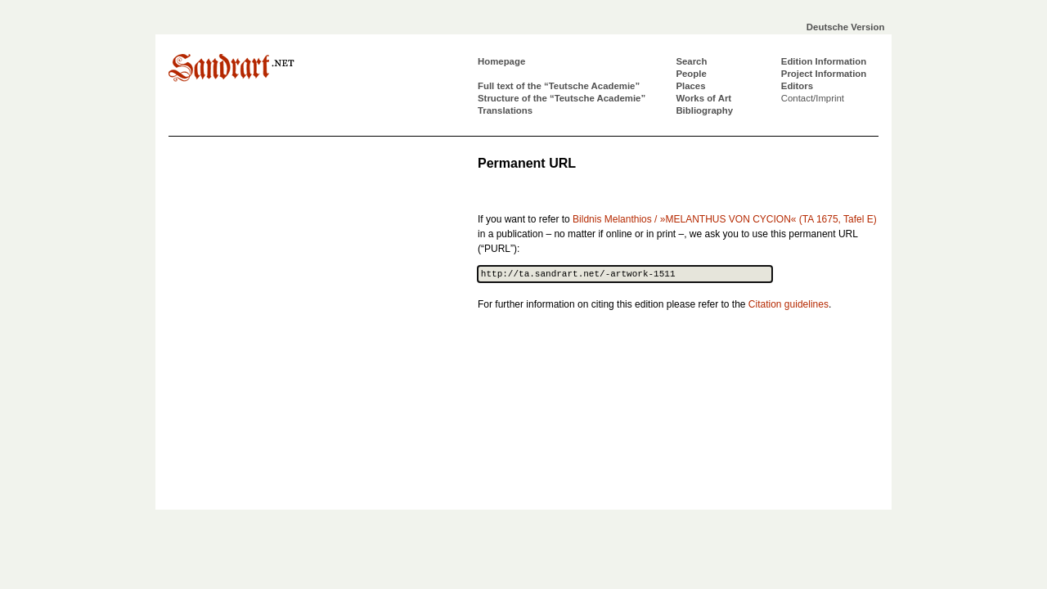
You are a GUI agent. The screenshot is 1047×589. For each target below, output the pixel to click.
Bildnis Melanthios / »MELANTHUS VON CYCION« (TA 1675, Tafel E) (725, 219)
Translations (505, 110)
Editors (797, 86)
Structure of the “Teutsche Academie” (561, 98)
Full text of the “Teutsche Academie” (559, 86)
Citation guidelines (788, 304)
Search (691, 61)
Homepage (501, 61)
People (691, 74)
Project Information (823, 74)
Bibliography (704, 110)
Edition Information (823, 61)
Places (690, 86)
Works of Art (703, 98)
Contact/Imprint (812, 98)
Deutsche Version (846, 27)
